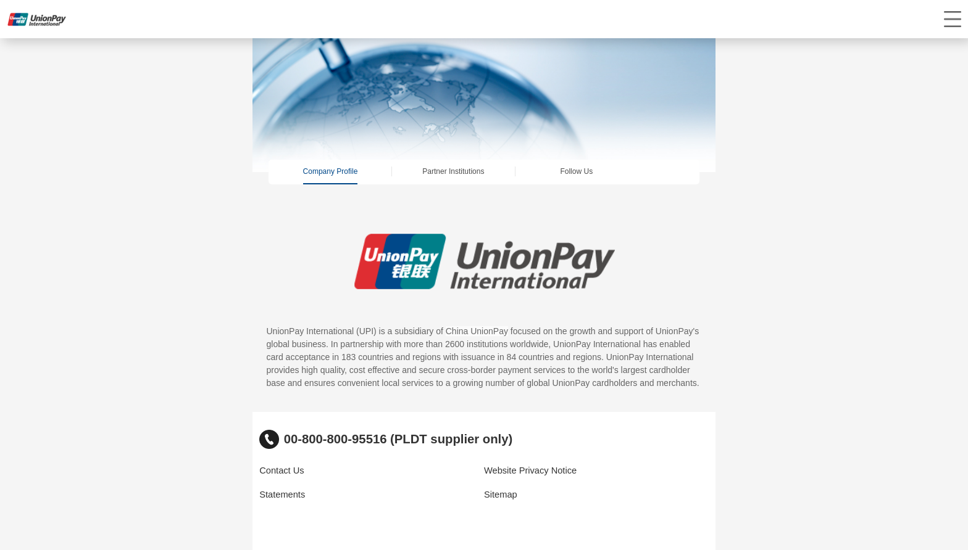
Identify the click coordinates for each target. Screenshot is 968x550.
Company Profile (330, 171)
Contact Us (281, 470)
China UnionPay (477, 331)
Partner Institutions (453, 171)
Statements (282, 494)
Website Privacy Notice (530, 470)
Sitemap (500, 494)
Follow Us (576, 171)
